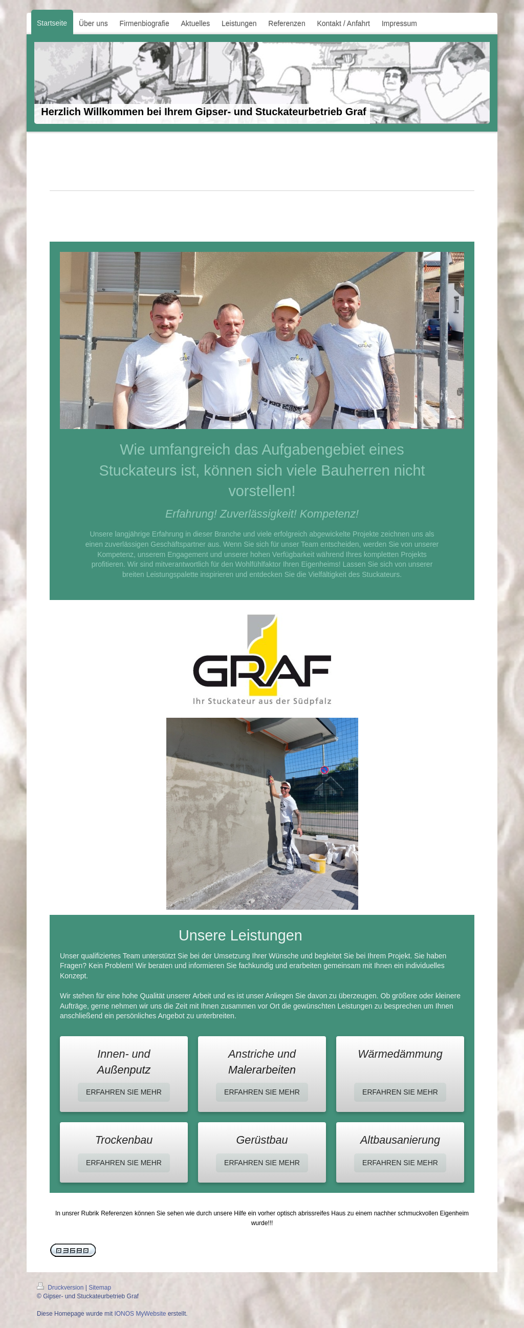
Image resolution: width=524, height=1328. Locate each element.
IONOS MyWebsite (140, 1313)
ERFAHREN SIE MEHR (124, 1092)
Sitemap (100, 1287)
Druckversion (61, 1287)
